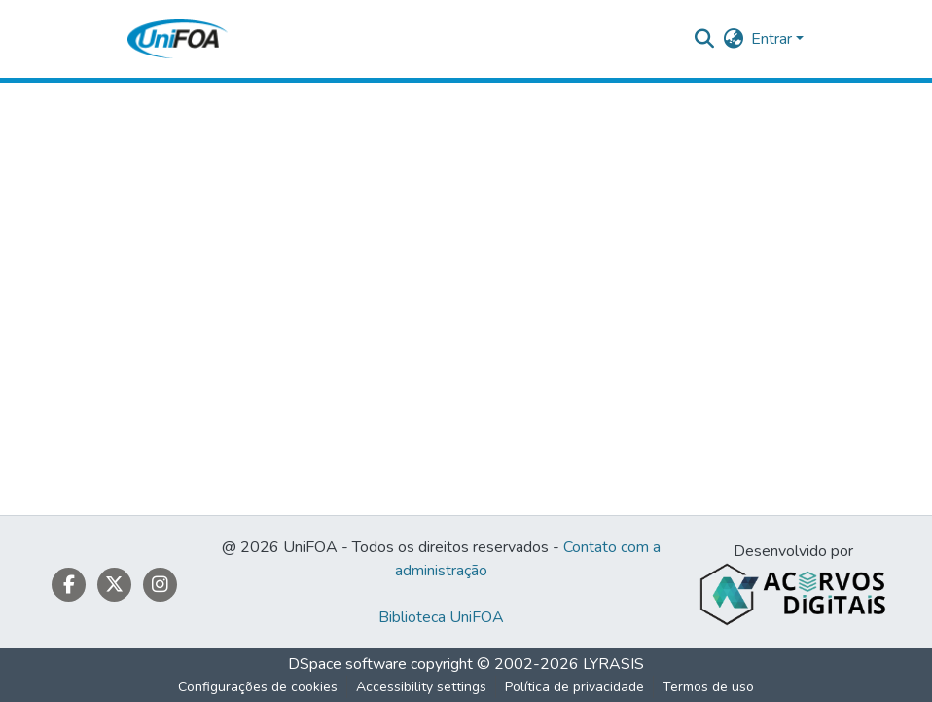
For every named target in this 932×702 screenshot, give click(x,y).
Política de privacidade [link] (574, 687)
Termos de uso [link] (708, 687)
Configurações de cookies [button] (258, 687)
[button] (177, 38)
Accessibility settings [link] (421, 687)
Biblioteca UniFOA (441, 617)
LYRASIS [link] (613, 664)
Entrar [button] (773, 39)
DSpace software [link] (347, 664)
